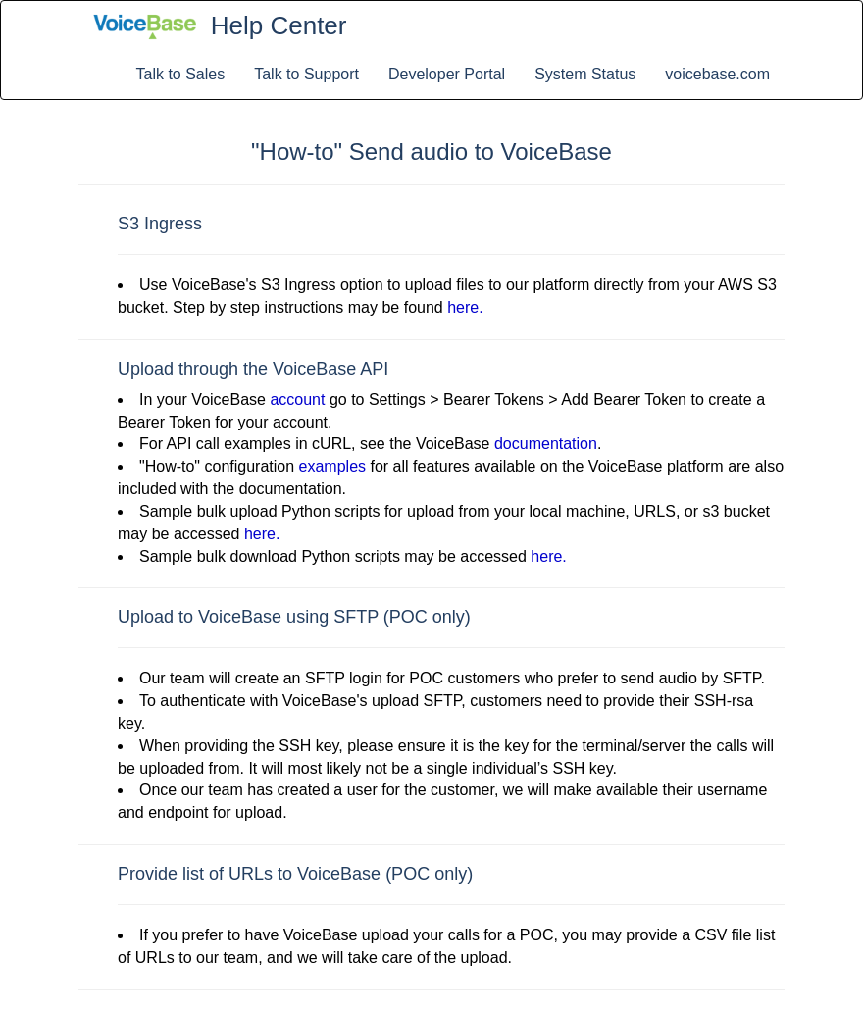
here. (464, 307)
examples (332, 466)
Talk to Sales (181, 74)
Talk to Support (306, 74)
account (297, 399)
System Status (584, 74)
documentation (545, 443)
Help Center (279, 25)
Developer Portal (446, 74)
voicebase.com (717, 74)
